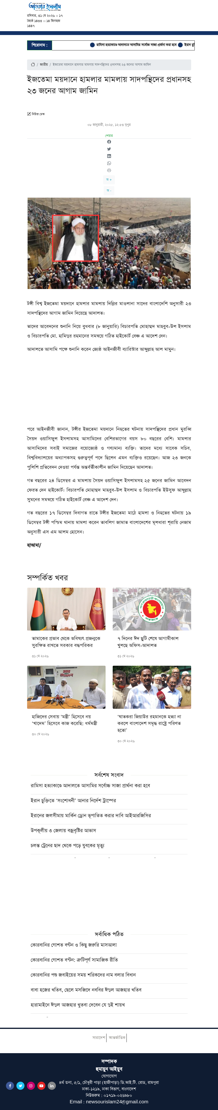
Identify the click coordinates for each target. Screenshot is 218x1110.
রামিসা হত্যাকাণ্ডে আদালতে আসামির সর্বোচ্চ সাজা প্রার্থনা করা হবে (139, 45)
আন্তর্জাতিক (117, 1038)
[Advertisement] (109, 391)
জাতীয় (44, 64)
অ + (109, 179)
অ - (109, 190)
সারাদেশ (98, 1038)
